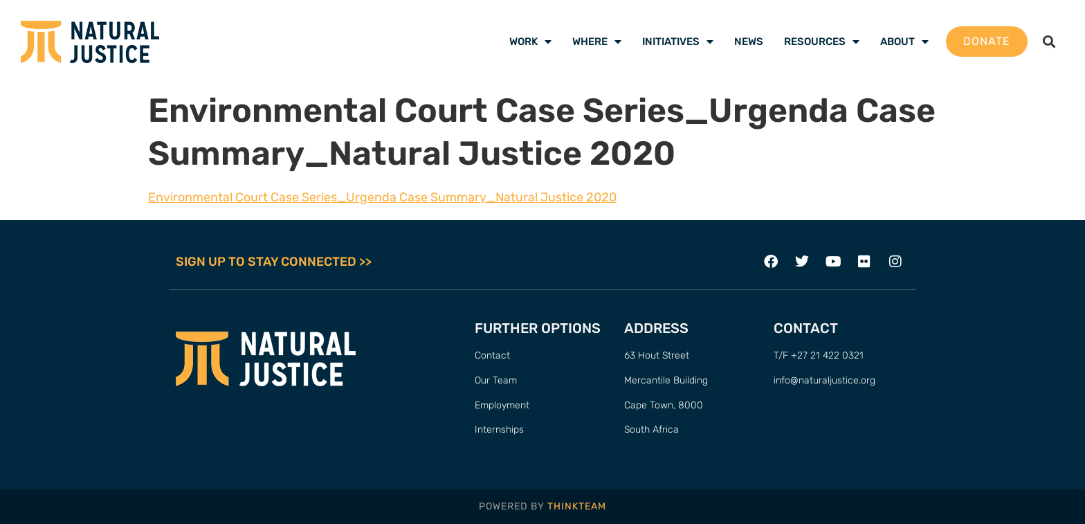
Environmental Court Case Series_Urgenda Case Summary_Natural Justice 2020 (382, 197)
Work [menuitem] (530, 41)
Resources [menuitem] (821, 41)
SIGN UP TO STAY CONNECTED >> (274, 261)
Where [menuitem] (596, 41)
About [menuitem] (904, 41)
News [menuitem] (748, 41)
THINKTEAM (576, 506)
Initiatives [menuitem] (677, 41)
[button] (1049, 41)
